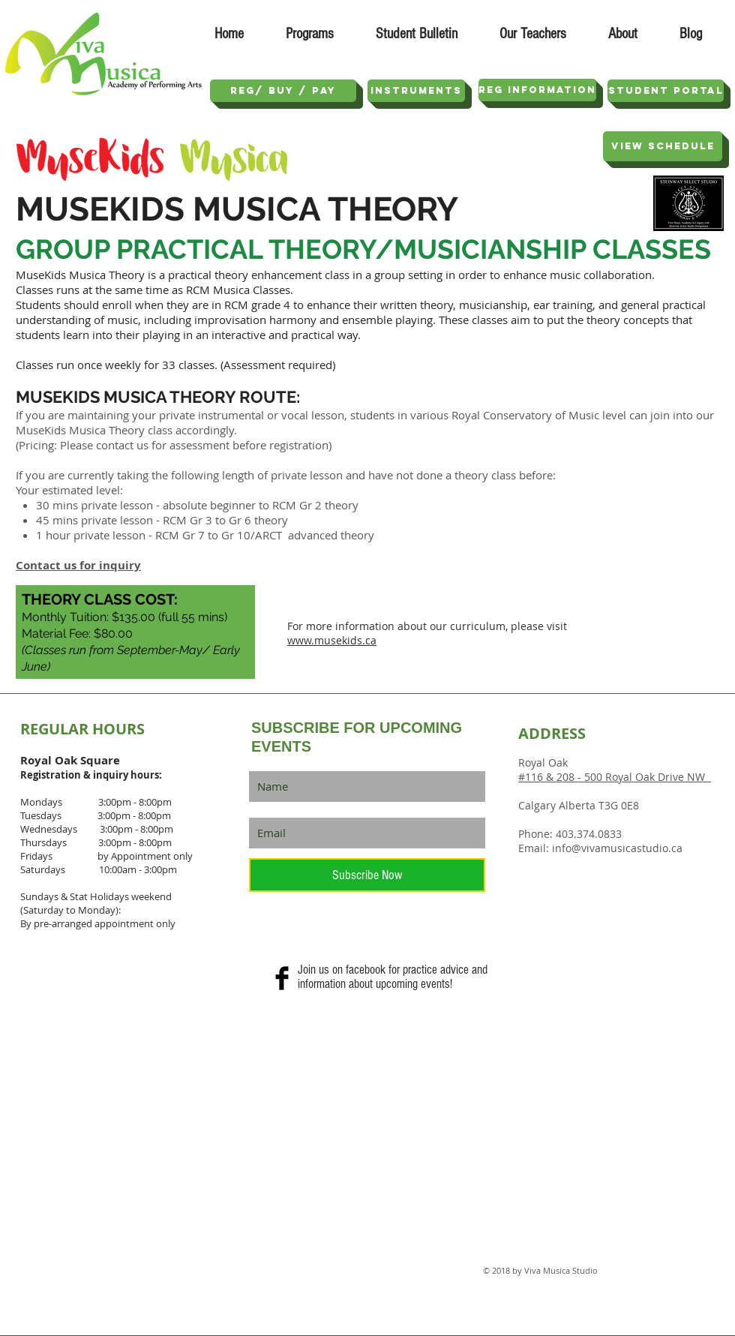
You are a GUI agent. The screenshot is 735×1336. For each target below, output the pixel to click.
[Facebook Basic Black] (282, 978)
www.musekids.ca (331, 640)
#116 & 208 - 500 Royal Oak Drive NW (614, 777)
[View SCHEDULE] (662, 146)
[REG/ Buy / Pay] (283, 91)
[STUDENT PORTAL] (666, 91)
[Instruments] (416, 91)
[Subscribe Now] (367, 875)
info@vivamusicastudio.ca (617, 848)
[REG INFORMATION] (537, 90)
